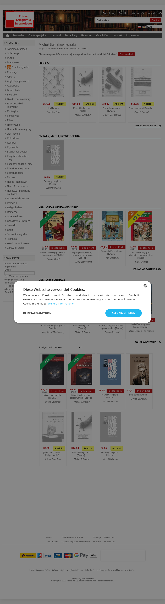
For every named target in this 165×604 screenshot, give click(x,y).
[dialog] (82, 302)
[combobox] (145, 285)
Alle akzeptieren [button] (123, 312)
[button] (37, 313)
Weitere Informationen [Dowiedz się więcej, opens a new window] (61, 303)
